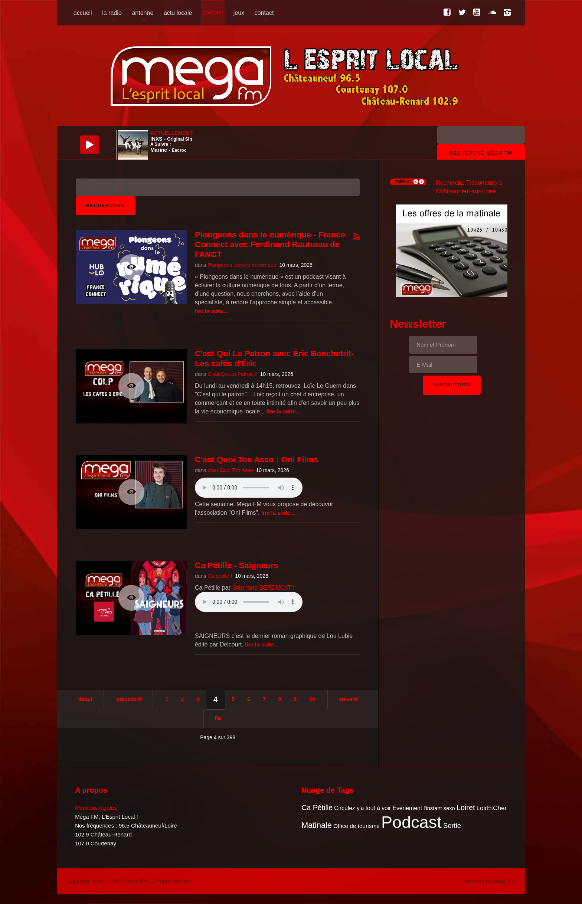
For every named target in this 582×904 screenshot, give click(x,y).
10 (312, 699)
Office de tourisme (356, 826)
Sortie (452, 825)
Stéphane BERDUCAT (261, 587)
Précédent (129, 699)
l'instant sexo (439, 808)
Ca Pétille (317, 807)
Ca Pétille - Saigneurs (236, 565)
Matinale (316, 825)
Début (85, 699)
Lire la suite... (212, 311)
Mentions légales (96, 808)
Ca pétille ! (219, 576)
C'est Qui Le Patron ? (232, 374)
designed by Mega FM (489, 881)
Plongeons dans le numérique (241, 265)
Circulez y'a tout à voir (362, 808)
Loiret (466, 807)
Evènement (407, 808)
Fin (218, 718)
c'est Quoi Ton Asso (230, 470)
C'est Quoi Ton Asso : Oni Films (256, 459)
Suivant (348, 699)
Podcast (411, 822)
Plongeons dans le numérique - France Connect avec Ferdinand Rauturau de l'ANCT (270, 244)
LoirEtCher (492, 808)
